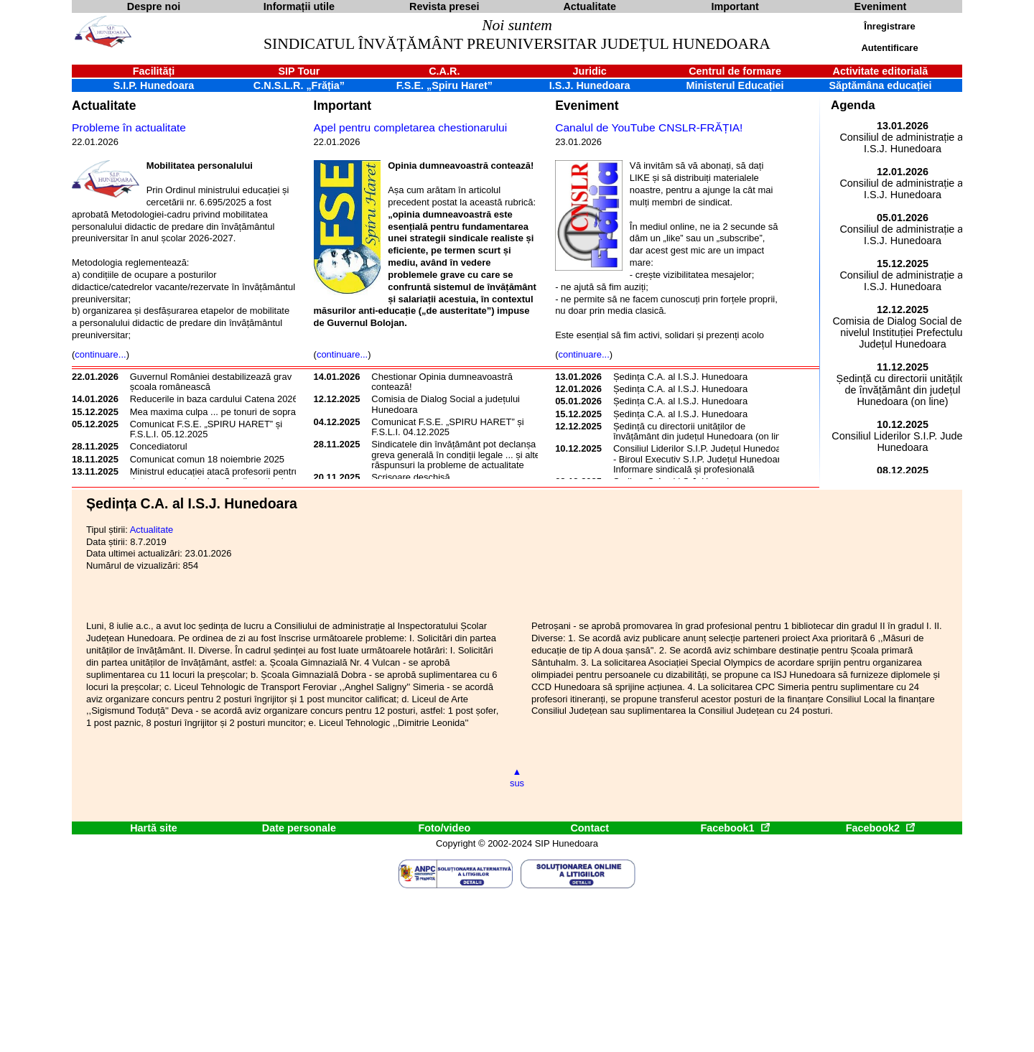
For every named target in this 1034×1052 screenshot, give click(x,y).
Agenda (853, 105)
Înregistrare (889, 26)
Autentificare (889, 47)
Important (343, 105)
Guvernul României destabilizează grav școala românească (211, 381)
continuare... (100, 354)
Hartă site (153, 828)
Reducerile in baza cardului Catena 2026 (214, 399)
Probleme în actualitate (129, 127)
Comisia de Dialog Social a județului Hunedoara (445, 404)
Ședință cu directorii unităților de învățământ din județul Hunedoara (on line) (701, 431)
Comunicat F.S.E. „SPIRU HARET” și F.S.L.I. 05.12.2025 (206, 429)
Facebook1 (734, 828)
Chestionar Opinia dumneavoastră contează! (442, 381)
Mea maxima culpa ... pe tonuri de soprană (218, 411)
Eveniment (586, 105)
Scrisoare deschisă (410, 477)
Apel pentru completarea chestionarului (411, 127)
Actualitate (104, 105)
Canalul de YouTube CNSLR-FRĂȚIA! (648, 127)
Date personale (299, 828)
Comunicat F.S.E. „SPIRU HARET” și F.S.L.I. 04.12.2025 (447, 426)
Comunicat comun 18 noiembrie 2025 (207, 459)
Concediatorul (158, 446)
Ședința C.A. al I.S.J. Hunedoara (680, 376)
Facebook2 (880, 828)
